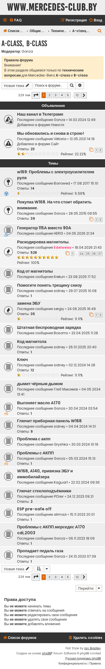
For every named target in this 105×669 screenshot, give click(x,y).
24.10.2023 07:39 (82, 556)
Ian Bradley (92, 648)
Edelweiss (62, 247)
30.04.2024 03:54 (83, 408)
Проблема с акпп (33, 439)
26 (93, 253)
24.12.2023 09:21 (80, 496)
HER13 (58, 233)
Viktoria (60, 138)
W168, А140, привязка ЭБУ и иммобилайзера (45, 474)
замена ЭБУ (28, 303)
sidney (59, 290)
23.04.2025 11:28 (84, 333)
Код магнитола (31, 341)
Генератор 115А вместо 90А (44, 228)
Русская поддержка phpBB (83, 658)
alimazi (60, 514)
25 (87, 253)
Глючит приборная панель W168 (49, 421)
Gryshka (61, 444)
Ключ (22, 359)
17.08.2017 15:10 (85, 183)
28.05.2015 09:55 (83, 213)
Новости (57, 124)
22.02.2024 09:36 (85, 482)
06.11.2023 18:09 (82, 538)
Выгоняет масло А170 (38, 403)
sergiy (59, 308)
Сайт (55, 144)
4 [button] (62, 95)
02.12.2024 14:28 (82, 365)
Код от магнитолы (35, 271)
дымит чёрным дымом (40, 384)
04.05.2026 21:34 (80, 233)
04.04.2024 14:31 (82, 426)
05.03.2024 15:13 (82, 458)
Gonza (27, 51)
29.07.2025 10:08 (83, 290)
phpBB (46, 653)
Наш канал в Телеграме (40, 114)
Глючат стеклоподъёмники (44, 491)
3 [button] (56, 95)
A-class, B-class (24, 43)
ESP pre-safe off (34, 509)
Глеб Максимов (66, 389)
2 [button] (49, 95)
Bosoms (61, 333)
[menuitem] (15, 20)
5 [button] (68, 95)
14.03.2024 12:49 (82, 119)
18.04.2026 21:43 (88, 247)
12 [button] (77, 95)
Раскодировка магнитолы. (43, 242)
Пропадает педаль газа (40, 551)
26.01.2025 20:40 (83, 347)
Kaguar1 (61, 482)
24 (81, 253)
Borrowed (62, 183)
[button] (36, 95)
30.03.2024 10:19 (84, 444)
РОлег (59, 496)
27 (100, 253)
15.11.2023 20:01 (82, 514)
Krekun (59, 276)
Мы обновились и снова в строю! (50, 133)
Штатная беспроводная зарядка (49, 327)
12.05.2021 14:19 (82, 138)
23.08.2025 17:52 (82, 276)
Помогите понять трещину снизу (49, 285)
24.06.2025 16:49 (81, 308)
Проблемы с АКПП (35, 453)
